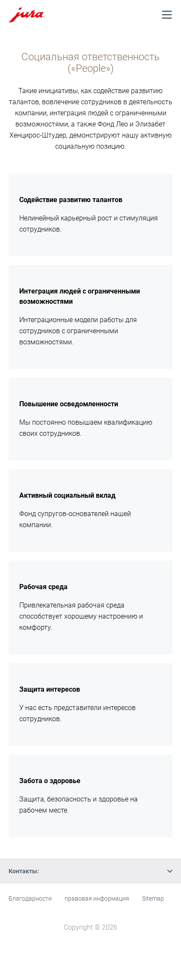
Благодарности (30, 898)
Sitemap (153, 898)
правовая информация (97, 898)
